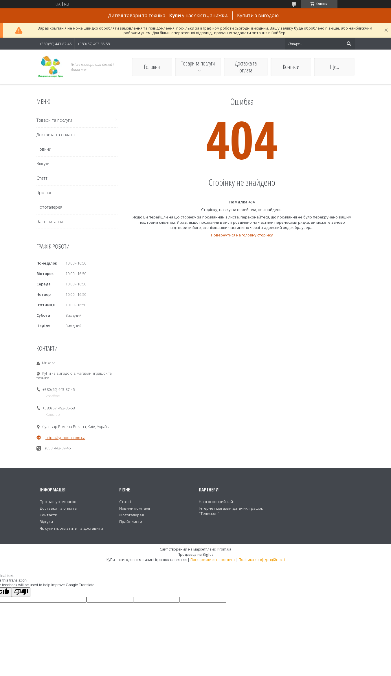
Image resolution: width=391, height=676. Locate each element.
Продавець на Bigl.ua (196, 554)
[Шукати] (349, 44)
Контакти (291, 67)
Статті (42, 178)
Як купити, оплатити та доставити (71, 528)
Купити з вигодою (258, 15)
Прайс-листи (130, 521)
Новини (43, 149)
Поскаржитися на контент (212, 559)
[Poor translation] (21, 592)
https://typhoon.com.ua (65, 437)
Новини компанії (134, 508)
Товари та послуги (198, 63)
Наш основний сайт (217, 501)
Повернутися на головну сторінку (242, 235)
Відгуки (42, 163)
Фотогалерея (49, 207)
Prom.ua (224, 549)
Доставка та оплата (246, 66)
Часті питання (49, 221)
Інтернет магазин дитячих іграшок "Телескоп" (231, 511)
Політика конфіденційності (262, 559)
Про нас (44, 192)
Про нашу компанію (58, 501)
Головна (152, 67)
